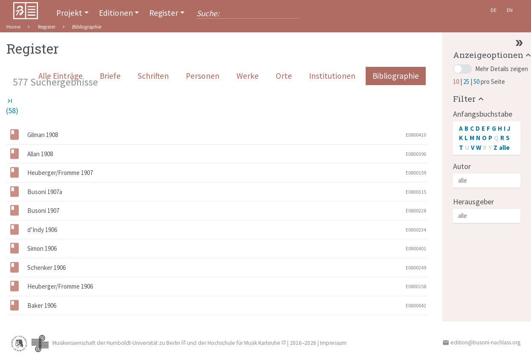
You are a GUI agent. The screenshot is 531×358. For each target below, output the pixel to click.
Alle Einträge (60, 76)
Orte (284, 76)
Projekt (69, 13)
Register (163, 13)
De (493, 10)
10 (456, 81)
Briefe (110, 76)
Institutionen (332, 76)
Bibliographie (395, 76)
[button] (469, 98)
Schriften (153, 76)
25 (466, 81)
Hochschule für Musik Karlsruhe (244, 343)
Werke (248, 76)
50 (477, 81)
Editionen (116, 13)
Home (13, 26)
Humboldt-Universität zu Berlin (143, 343)
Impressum (333, 343)
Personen (202, 76)
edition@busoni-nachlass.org (485, 342)
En (510, 10)
